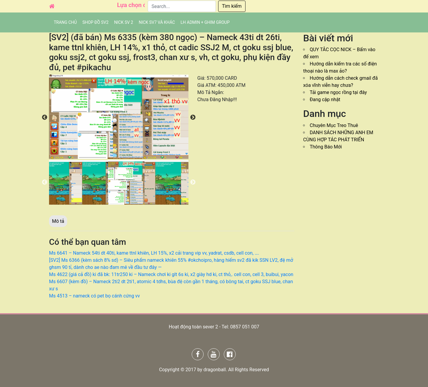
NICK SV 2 (123, 22)
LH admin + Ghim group (205, 22)
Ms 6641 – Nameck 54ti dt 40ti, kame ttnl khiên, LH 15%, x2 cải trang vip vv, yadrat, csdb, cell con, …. (154, 253)
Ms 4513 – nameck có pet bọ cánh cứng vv (94, 296)
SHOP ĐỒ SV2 (95, 22)
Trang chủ (65, 22)
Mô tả (58, 221)
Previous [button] (45, 117)
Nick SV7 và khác (157, 22)
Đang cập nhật (325, 99)
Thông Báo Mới (326, 147)
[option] (118, 117)
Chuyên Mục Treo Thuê (334, 125)
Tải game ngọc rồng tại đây (338, 92)
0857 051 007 (244, 327)
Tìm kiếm (232, 6)
